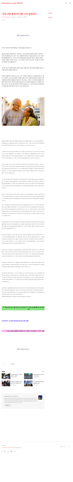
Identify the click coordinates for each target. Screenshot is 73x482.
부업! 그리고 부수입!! (6, 17)
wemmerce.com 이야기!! (12, 3)
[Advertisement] (23, 36)
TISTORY (3, 470)
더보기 (43, 396)
